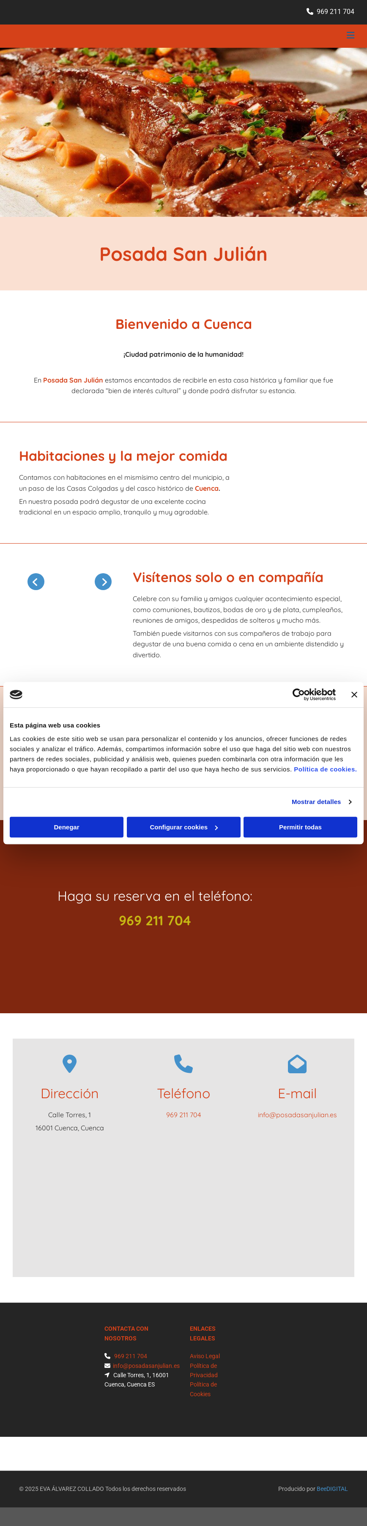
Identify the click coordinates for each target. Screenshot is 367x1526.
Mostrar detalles (316, 801)
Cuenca (207, 488)
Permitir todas (300, 827)
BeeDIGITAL (332, 1488)
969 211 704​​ (335, 12)
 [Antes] (35, 581)
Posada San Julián (73, 380)
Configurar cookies (184, 827)
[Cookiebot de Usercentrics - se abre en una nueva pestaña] (299, 694)
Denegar (66, 827)
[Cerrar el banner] (354, 694)
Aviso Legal (205, 1356)
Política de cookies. (325, 769)
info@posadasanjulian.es (297, 1114)
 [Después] (103, 581)
